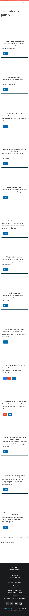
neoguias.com (10, 608)
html (9, 378)
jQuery (5, 53)
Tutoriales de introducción (14, 582)
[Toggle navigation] (27, 2)
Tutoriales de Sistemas (14, 588)
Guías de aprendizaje (14, 577)
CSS (5, 378)
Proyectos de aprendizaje (14, 580)
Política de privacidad (14, 569)
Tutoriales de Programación (14, 592)
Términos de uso (14, 572)
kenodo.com (18, 613)
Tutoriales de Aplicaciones (14, 590)
